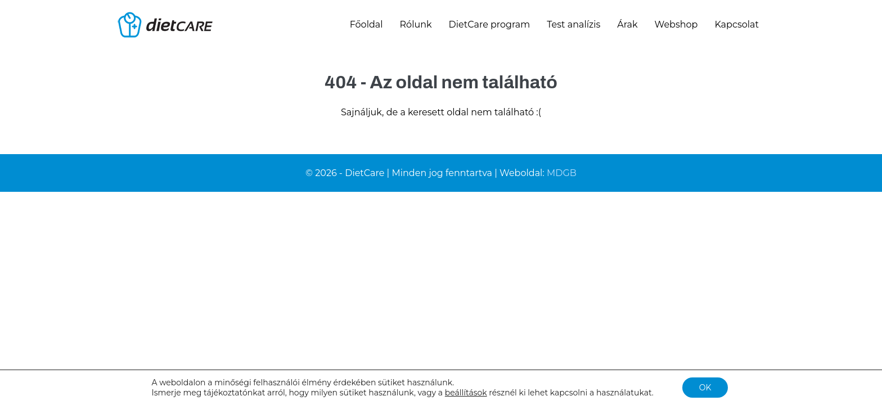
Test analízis (573, 24)
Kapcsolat (736, 24)
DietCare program (489, 24)
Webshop (676, 24)
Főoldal (366, 24)
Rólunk (416, 24)
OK (705, 387)
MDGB (562, 173)
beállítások (466, 393)
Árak (627, 24)
